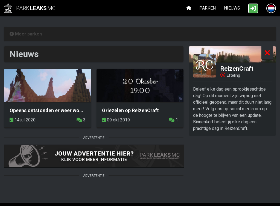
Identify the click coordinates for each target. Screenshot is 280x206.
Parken (207, 8)
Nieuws (232, 8)
